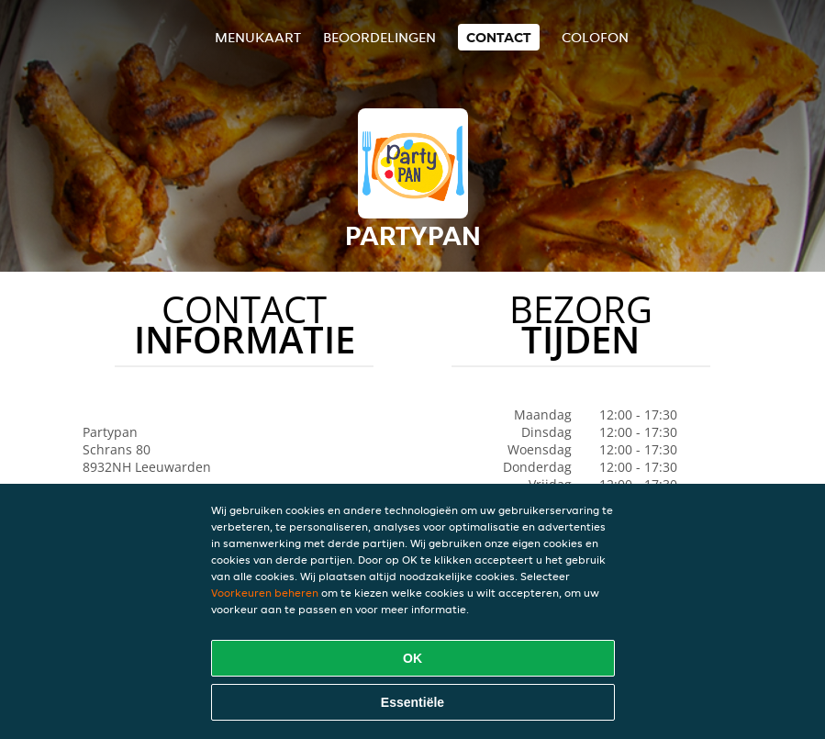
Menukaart (258, 37)
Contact (498, 37)
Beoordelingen (379, 37)
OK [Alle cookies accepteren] (412, 658)
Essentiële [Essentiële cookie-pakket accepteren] (412, 702)
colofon (595, 37)
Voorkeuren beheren (264, 592)
